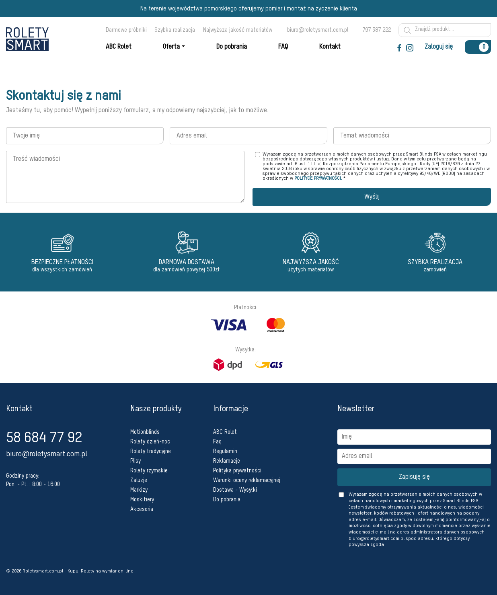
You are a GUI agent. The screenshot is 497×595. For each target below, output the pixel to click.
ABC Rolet (225, 432)
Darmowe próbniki (126, 30)
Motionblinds (145, 432)
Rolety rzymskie (149, 471)
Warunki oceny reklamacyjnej (246, 480)
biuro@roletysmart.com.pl (317, 30)
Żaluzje (138, 480)
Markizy (139, 490)
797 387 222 (376, 30)
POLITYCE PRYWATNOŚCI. (318, 178)
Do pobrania (226, 500)
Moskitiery (142, 500)
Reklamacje (226, 461)
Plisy (135, 461)
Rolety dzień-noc (150, 442)
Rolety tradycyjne (150, 451)
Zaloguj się (439, 47)
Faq (217, 442)
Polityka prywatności (237, 471)
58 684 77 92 (44, 438)
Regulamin (225, 451)
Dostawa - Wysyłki (235, 490)
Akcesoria (141, 509)
